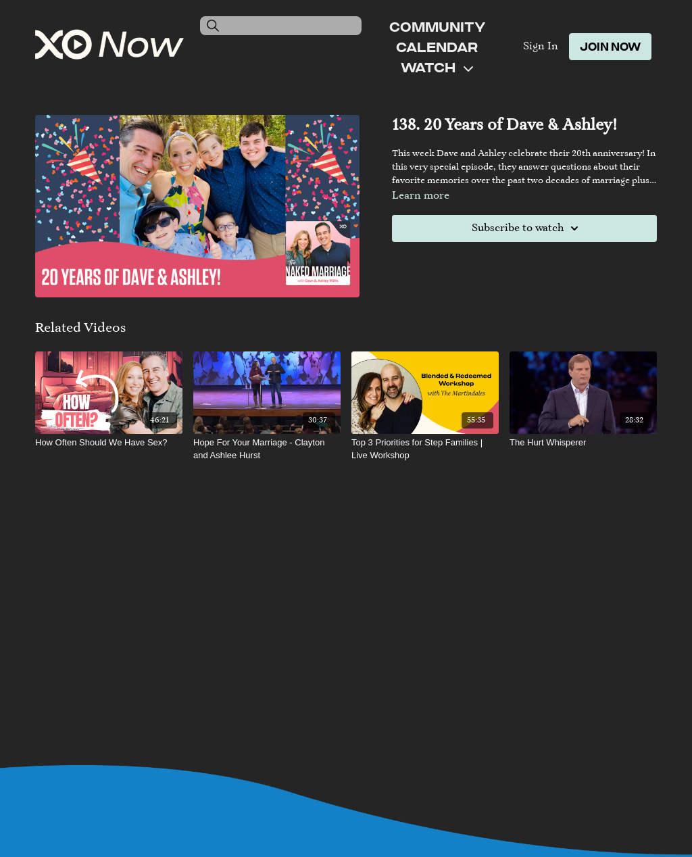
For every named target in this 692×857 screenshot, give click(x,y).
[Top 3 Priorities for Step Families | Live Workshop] (425, 449)
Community (437, 26)
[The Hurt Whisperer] (583, 442)
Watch (437, 67)
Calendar (437, 47)
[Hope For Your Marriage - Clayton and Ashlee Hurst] (267, 449)
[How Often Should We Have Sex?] (108, 442)
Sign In (540, 46)
